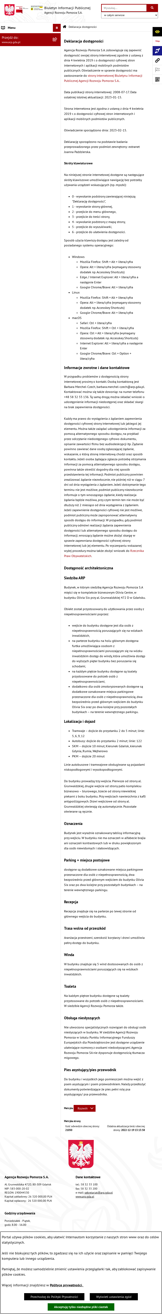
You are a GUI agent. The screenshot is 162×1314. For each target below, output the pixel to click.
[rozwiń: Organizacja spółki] (57, 98)
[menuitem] (30, 46)
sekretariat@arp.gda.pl (99, 1192)
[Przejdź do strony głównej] (47, 10)
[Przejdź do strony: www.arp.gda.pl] (157, 60)
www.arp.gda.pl (85, 1196)
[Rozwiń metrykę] (85, 1108)
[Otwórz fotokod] (157, 79)
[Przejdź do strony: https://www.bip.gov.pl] (157, 41)
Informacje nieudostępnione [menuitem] (21, 195)
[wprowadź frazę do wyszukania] (124, 8)
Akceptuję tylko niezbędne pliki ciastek (81, 1307)
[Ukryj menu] (57, 28)
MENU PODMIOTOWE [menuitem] (16, 36)
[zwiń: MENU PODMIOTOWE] (57, 36)
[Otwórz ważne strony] (157, 70)
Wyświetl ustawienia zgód (113, 1297)
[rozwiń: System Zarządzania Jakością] (57, 150)
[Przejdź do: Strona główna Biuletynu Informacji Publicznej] (64, 27)
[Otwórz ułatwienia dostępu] (157, 31)
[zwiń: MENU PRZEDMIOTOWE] (57, 67)
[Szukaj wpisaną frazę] (152, 8)
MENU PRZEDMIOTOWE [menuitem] (18, 67)
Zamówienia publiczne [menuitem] (17, 187)
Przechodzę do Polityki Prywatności (54, 1297)
